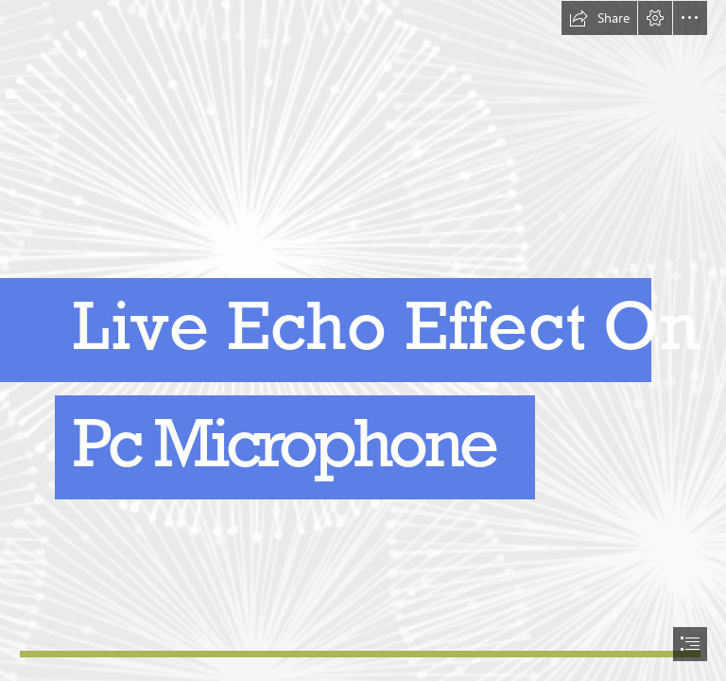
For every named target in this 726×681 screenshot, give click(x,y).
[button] (599, 18)
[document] (363, 340)
